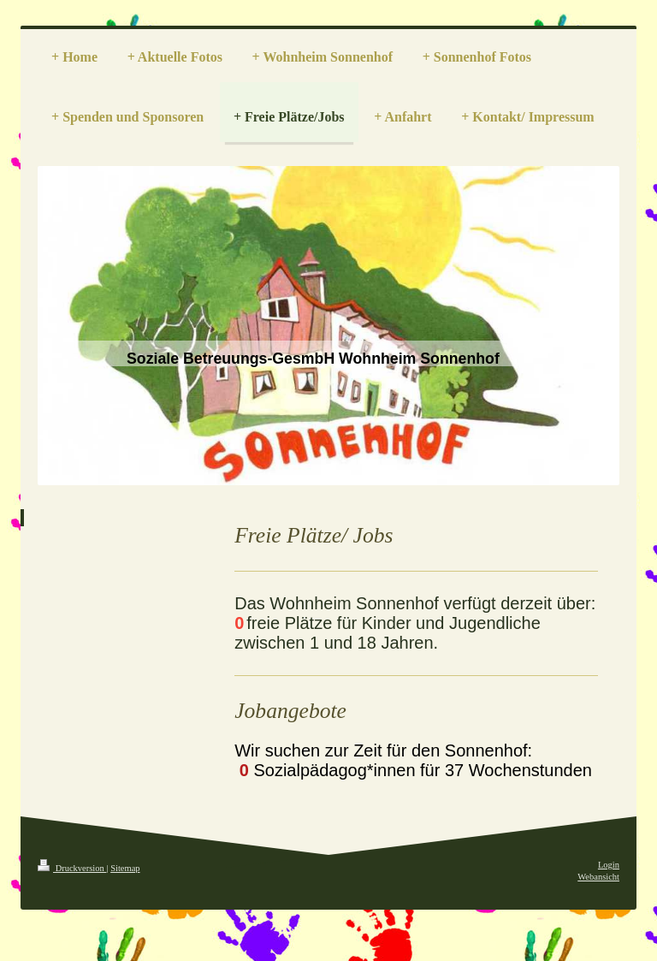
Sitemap (124, 868)
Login (608, 864)
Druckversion (72, 868)
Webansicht (598, 876)
